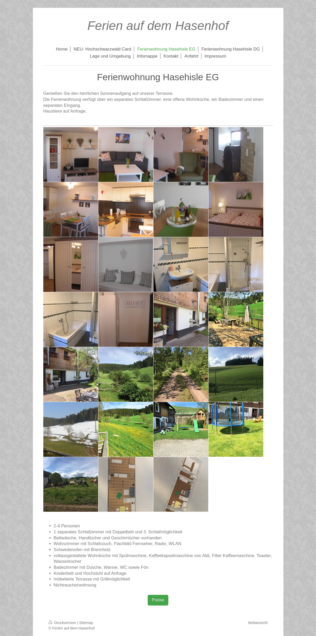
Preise (158, 599)
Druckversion (63, 623)
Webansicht (258, 623)
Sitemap (86, 623)
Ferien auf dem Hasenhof (158, 26)
